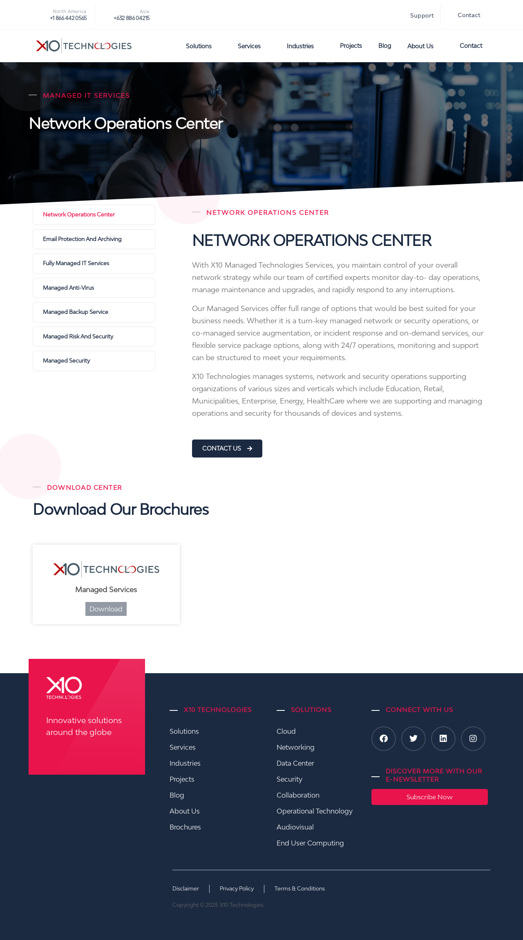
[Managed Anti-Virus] (94, 288)
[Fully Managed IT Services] (94, 263)
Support (422, 15)
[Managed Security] (94, 361)
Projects (351, 45)
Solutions (203, 46)
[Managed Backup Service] (94, 312)
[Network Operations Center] (94, 215)
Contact (469, 15)
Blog (384, 45)
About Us (425, 46)
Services (254, 46)
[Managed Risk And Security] (94, 337)
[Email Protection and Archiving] (94, 239)
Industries (305, 46)
